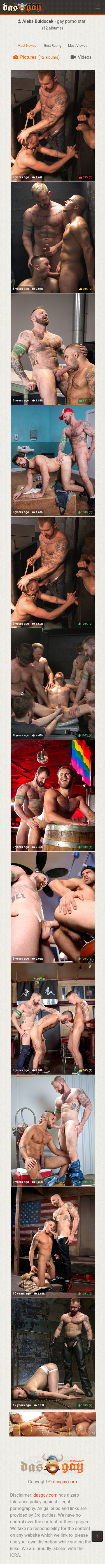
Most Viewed (78, 46)
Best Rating (52, 46)
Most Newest (28, 46)
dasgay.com (65, 1481)
